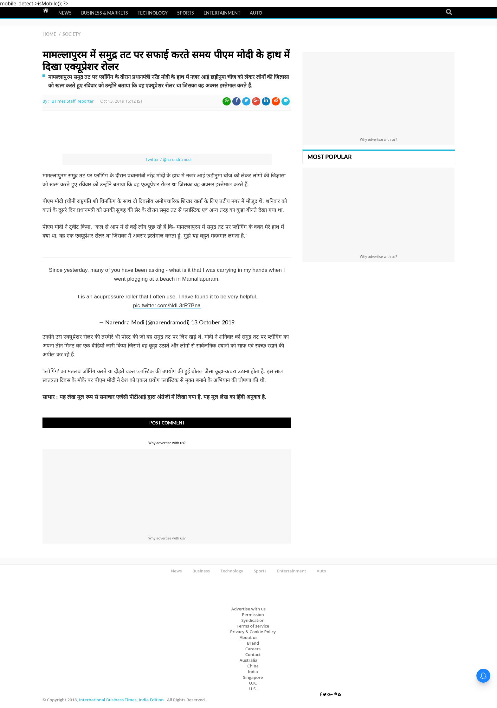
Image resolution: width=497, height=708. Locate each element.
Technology (153, 13)
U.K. (253, 683)
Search (449, 12)
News (65, 13)
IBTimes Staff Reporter (72, 101)
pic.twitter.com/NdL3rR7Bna (167, 306)
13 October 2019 (213, 322)
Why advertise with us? (166, 442)
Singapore (253, 677)
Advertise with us (248, 609)
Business (201, 571)
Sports (185, 13)
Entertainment (221, 13)
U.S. (253, 689)
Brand (253, 643)
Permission (253, 614)
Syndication (252, 620)
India (253, 671)
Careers (253, 649)
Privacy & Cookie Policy (253, 632)
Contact (253, 654)
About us (248, 637)
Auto (256, 13)
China (253, 666)
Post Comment (167, 422)
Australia (248, 660)
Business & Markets (104, 13)
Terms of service (253, 626)
